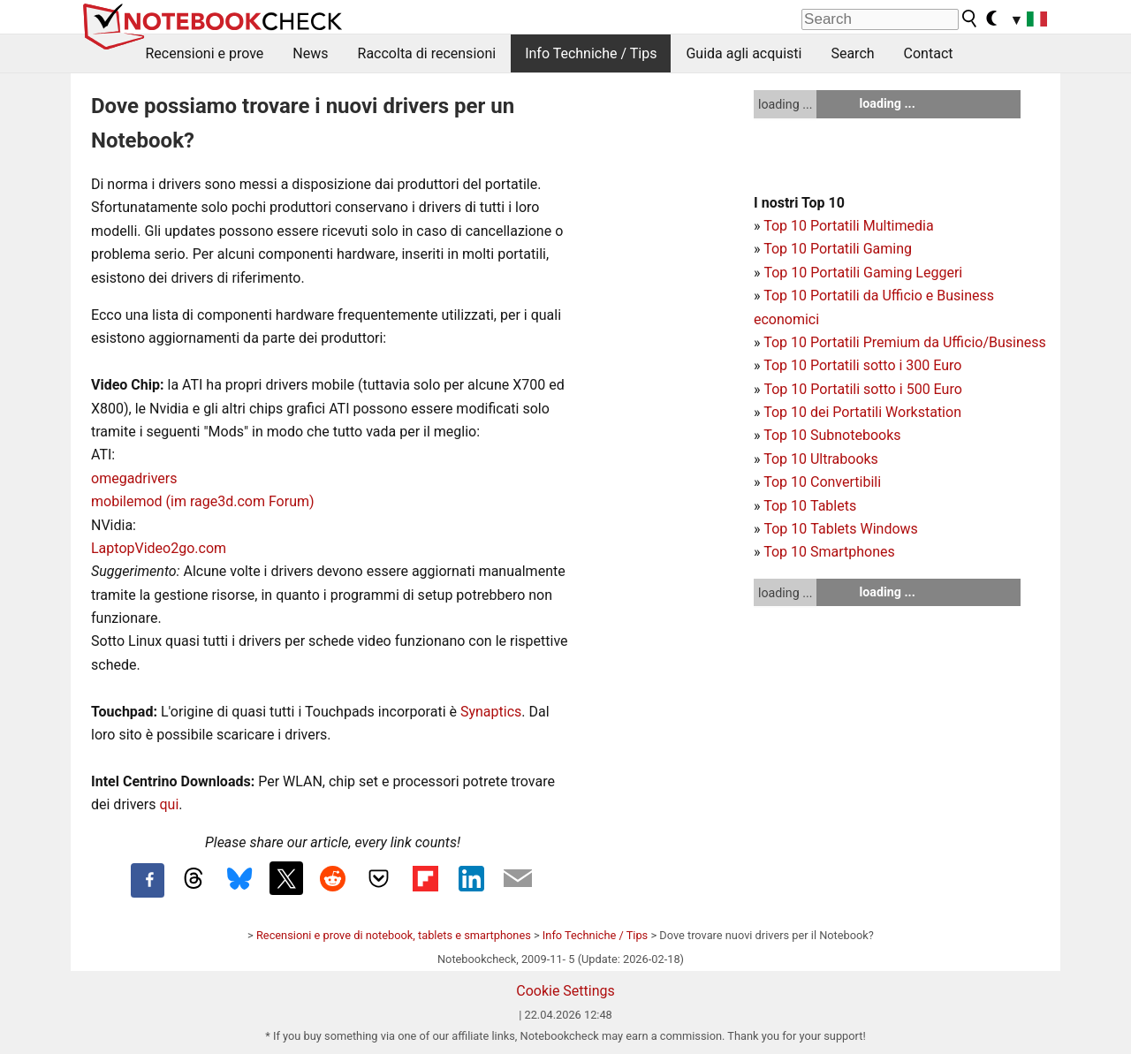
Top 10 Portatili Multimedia (848, 225)
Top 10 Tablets (809, 505)
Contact (928, 53)
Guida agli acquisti (743, 53)
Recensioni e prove (205, 53)
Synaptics (490, 711)
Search (852, 53)
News (310, 53)
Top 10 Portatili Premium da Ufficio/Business (904, 342)
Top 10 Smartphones (829, 551)
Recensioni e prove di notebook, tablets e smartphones (393, 935)
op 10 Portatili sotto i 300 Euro (866, 365)
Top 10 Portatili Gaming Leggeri (862, 272)
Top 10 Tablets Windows (840, 528)
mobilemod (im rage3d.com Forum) (203, 501)
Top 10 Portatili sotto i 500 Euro (862, 389)
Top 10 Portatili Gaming (837, 248)
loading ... (785, 104)
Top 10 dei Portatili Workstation (862, 412)
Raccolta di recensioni (427, 53)
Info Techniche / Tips (591, 53)
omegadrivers (134, 478)
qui (168, 804)
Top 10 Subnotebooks (831, 435)
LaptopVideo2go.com (158, 548)
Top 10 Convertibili (822, 482)
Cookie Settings (565, 990)
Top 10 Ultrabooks (820, 459)
